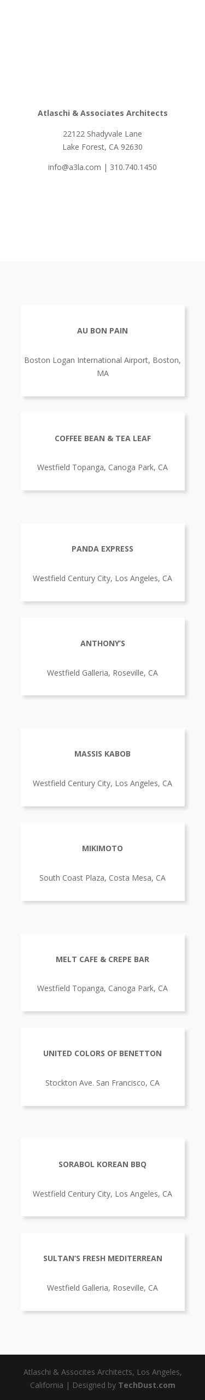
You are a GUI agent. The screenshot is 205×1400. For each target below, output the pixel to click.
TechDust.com (146, 1385)
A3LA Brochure (103, 203)
